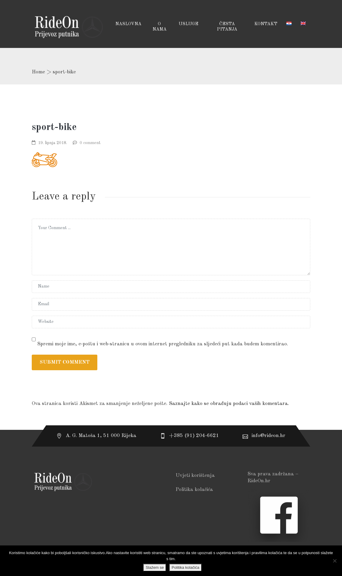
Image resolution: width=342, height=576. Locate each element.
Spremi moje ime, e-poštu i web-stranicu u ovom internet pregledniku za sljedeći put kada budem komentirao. (162, 344)
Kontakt (265, 24)
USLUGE (188, 24)
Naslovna (128, 24)
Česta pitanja (227, 27)
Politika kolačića (194, 489)
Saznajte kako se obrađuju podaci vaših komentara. (229, 403)
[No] (335, 561)
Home (38, 72)
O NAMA (159, 27)
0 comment (90, 143)
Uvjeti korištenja (195, 475)
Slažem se (155, 567)
